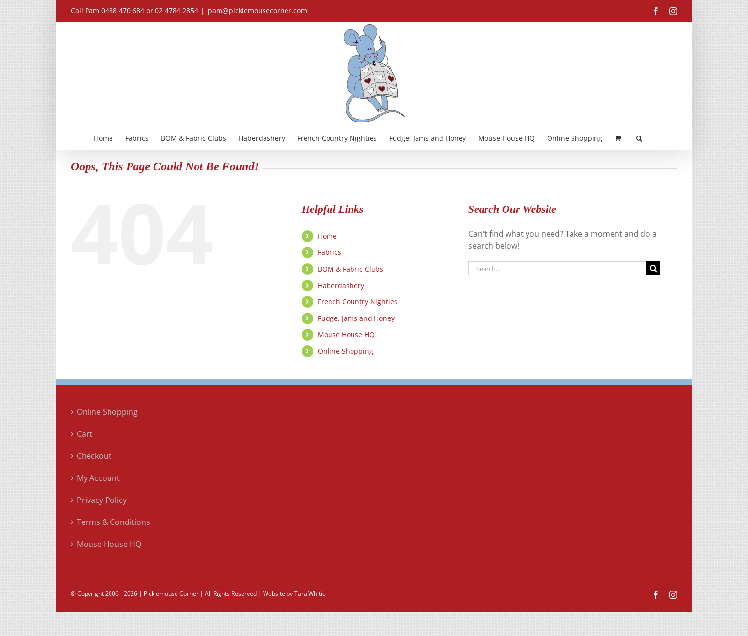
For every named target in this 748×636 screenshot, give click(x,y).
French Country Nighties (357, 301)
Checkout (94, 456)
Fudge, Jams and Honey (356, 318)
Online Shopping (345, 351)
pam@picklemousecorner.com (257, 10)
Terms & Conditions (113, 522)
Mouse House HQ (346, 334)
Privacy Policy (102, 500)
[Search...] (557, 268)
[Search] (653, 268)
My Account (98, 478)
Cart (84, 434)
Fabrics (329, 252)
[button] (639, 137)
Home (327, 236)
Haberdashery (341, 285)
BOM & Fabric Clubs (350, 268)
